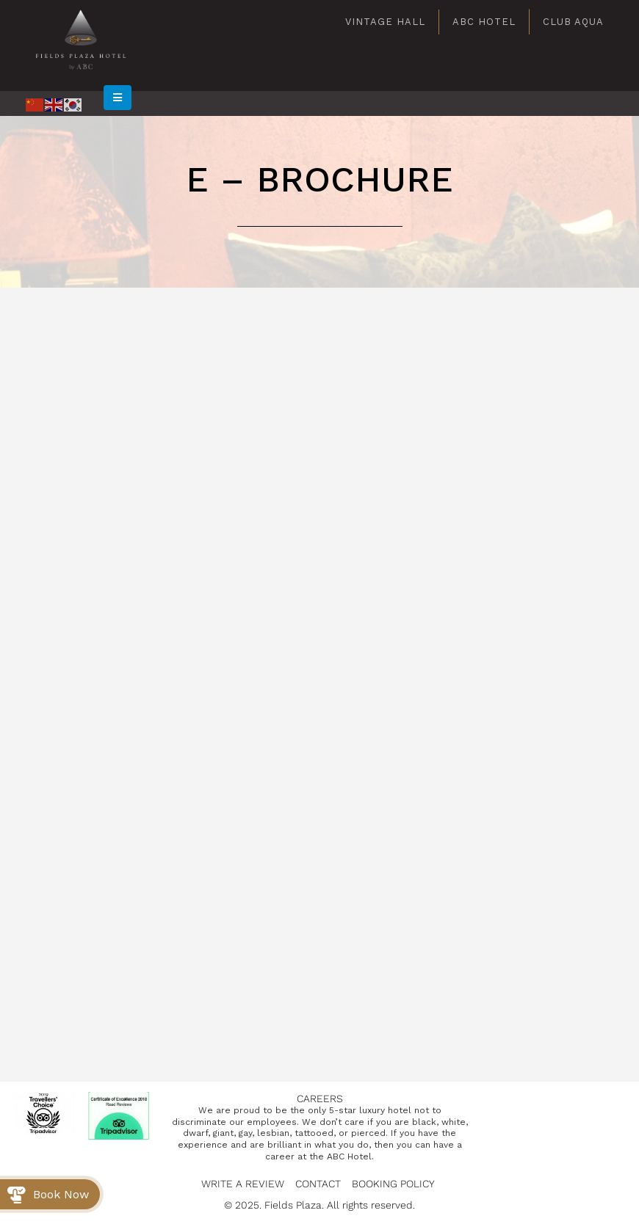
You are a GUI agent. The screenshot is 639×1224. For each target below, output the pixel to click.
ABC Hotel (484, 21)
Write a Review (242, 1184)
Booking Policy (393, 1184)
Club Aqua (573, 21)
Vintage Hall (385, 21)
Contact (318, 1184)
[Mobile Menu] (117, 97)
